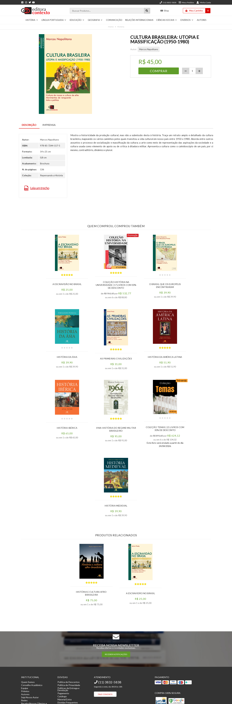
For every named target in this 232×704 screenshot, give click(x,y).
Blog (164, 10)
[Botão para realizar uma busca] (147, 11)
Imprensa (49, 124)
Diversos (186, 20)
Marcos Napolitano (148, 49)
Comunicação (114, 20)
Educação (77, 20)
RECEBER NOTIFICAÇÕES (116, 654)
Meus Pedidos (186, 2)
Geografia (95, 20)
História (32, 20)
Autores (201, 20)
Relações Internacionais (139, 20)
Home (111, 27)
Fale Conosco (105, 694)
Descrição (29, 124)
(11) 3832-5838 (168, 2)
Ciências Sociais (166, 20)
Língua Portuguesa (54, 20)
